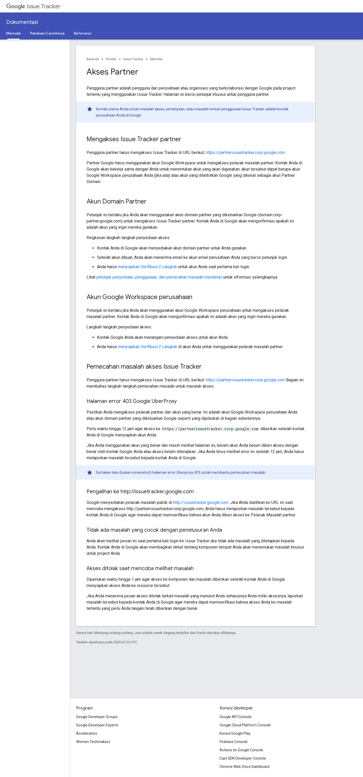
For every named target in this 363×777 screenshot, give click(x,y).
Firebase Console (234, 742)
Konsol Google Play (235, 733)
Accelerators (86, 733)
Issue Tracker (33, 6)
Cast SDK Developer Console (243, 758)
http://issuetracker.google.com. (201, 502)
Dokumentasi (22, 22)
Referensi (82, 33)
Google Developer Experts (97, 725)
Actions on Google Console (241, 750)
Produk (111, 59)
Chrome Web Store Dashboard (244, 767)
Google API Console (236, 717)
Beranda (93, 59)
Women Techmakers (93, 742)
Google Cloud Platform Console (245, 725)
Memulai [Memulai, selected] (13, 33)
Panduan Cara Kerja (47, 33)
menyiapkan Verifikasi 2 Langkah (147, 266)
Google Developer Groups (96, 717)
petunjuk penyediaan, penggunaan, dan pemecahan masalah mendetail (159, 277)
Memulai (156, 59)
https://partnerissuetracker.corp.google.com (245, 152)
